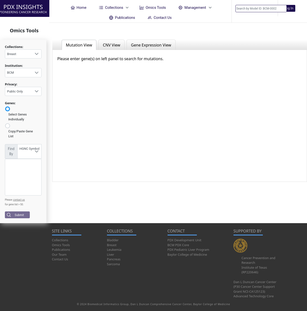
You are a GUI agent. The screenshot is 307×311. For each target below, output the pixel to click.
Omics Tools (61, 245)
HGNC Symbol (30, 148)
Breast (11, 54)
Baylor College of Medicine (187, 254)
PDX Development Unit (184, 240)
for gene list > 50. (14, 204)
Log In (289, 8)
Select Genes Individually (17, 117)
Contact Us (60, 259)
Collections (60, 240)
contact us (19, 199)
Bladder (113, 240)
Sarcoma (113, 264)
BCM (10, 72)
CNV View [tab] (111, 45)
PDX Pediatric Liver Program (188, 249)
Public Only (15, 91)
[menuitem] (78, 7)
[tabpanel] (180, 116)
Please (8, 199)
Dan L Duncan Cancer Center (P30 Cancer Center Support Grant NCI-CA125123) (254, 287)
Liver (110, 254)
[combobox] (23, 54)
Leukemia (114, 249)
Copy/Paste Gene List (20, 133)
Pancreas (113, 259)
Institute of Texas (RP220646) (254, 270)
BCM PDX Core (178, 245)
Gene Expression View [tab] (151, 45)
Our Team (59, 254)
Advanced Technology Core (253, 296)
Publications (61, 249)
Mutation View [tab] (79, 45)
